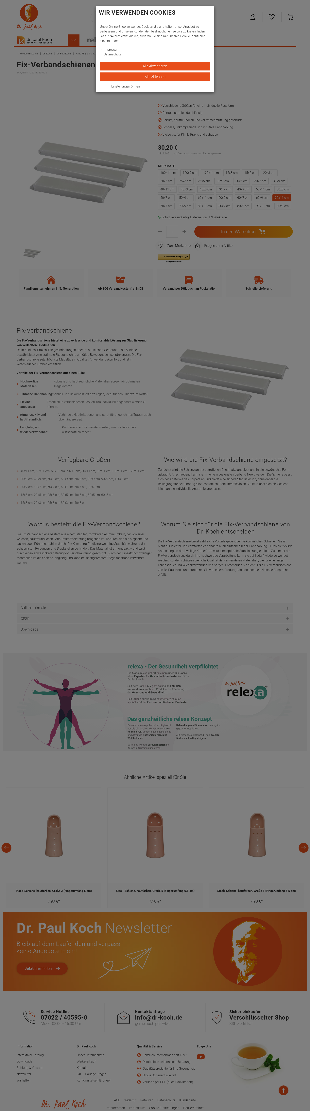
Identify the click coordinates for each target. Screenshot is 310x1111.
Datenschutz (112, 54)
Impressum (111, 49)
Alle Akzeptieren (155, 66)
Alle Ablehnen (155, 77)
